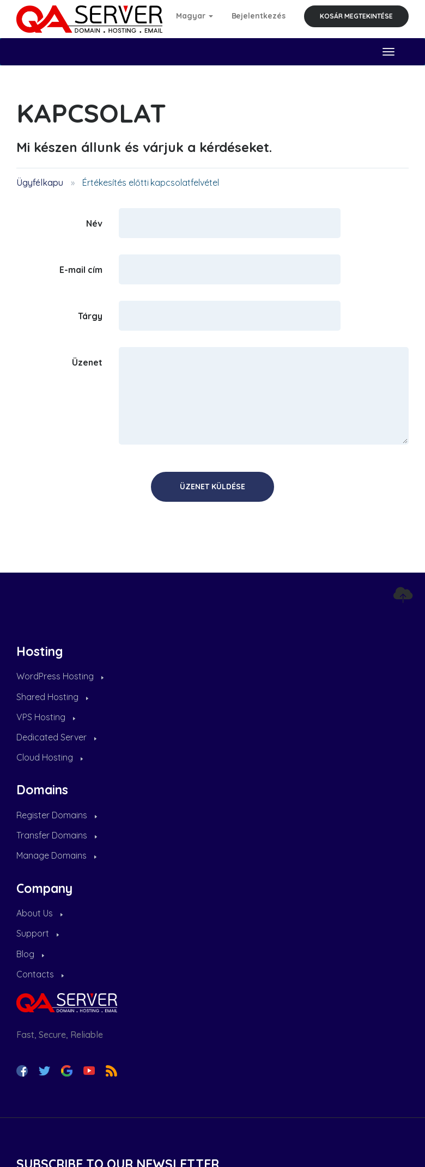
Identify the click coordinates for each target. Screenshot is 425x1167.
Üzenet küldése (212, 486)
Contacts (40, 974)
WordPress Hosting (60, 676)
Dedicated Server (56, 737)
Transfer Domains (56, 835)
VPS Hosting (45, 717)
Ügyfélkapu (39, 182)
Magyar (194, 16)
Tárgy (90, 315)
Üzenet (87, 362)
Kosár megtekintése (356, 16)
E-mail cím (80, 269)
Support (37, 933)
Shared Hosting (52, 696)
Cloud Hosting (49, 757)
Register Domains (56, 815)
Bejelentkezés (259, 16)
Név (94, 223)
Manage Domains (56, 855)
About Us (39, 913)
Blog (30, 954)
